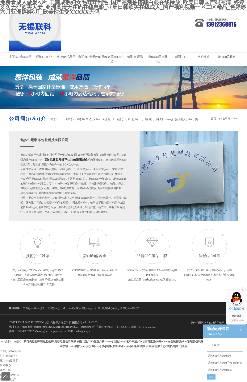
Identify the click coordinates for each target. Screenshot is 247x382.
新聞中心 (180, 56)
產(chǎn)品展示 (66, 56)
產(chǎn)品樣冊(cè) (157, 59)
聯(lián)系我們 (226, 56)
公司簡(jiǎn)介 (43, 56)
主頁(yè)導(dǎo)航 (20, 56)
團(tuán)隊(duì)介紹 (112, 59)
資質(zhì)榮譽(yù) (89, 56)
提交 (211, 376)
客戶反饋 (203, 56)
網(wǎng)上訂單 (91, 308)
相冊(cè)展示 (135, 56)
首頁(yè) (215, 118)
